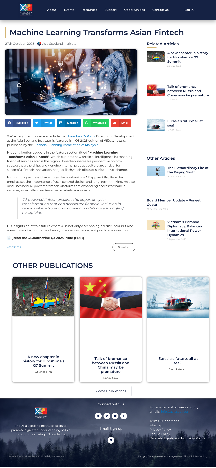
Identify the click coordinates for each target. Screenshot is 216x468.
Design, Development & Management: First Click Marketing (172, 457)
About (51, 10)
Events (69, 10)
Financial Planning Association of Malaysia (66, 145)
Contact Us (160, 10)
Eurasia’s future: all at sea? (178, 361)
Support (111, 10)
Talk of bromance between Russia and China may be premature (188, 91)
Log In (189, 10)
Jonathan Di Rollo (81, 136)
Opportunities (134, 10)
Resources (89, 10)
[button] (18, 123)
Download (123, 247)
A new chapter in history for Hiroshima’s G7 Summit (187, 57)
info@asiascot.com (175, 412)
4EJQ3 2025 (14, 247)
